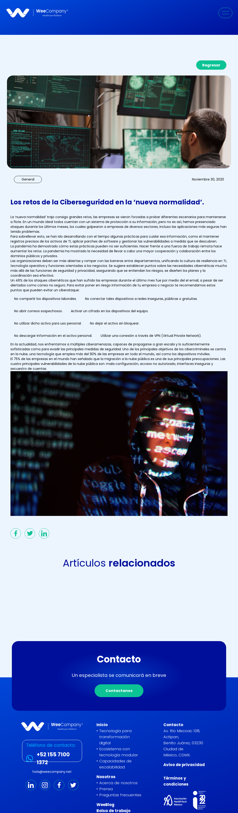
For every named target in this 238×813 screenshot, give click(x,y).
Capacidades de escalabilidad (115, 764)
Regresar (211, 65)
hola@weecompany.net (52, 771)
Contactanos (119, 693)
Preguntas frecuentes (120, 795)
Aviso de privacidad (184, 764)
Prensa (106, 789)
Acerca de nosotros (118, 783)
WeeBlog (105, 804)
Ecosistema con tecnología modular (118, 752)
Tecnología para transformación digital (115, 737)
